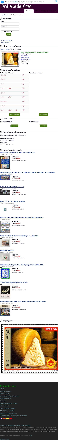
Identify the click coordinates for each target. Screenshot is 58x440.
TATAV (2, 97)
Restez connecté (7, 31)
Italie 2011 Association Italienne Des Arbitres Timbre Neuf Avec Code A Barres (23, 301)
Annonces (45, 11)
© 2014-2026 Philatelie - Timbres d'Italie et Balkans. (15, 425)
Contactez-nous (4, 439)
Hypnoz (3, 93)
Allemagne (3, 401)
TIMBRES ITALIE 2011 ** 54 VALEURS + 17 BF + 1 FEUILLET (17, 153)
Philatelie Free (21, 6)
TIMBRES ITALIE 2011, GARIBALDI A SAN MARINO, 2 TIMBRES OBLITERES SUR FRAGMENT (27, 172)
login (2, 21)
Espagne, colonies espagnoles (8, 413)
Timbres (28, 11)
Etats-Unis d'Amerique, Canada (8, 403)
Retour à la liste (5, 49)
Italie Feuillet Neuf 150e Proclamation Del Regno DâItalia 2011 (19, 236)
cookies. (15, 2)
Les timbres (5, 15)
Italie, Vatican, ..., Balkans (7, 411)
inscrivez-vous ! (5, 42)
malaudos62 (4, 101)
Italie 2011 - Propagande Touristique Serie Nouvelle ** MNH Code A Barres (21, 217)
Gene (2, 84)
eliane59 (3, 79)
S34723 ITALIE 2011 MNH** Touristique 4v (12, 187)
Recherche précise (17, 15)
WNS (31, 435)
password (3, 26)
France (2, 388)
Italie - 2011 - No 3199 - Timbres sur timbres (12, 201)
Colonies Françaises (5, 391)
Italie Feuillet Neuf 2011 (7, 250)
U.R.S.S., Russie (4, 406)
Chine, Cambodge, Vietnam (7, 408)
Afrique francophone (5, 398)
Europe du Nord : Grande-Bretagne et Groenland (13, 415)
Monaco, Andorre (4, 393)
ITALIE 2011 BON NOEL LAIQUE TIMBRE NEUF (14, 282)
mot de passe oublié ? (7, 40)
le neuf (2, 88)
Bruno (2, 110)
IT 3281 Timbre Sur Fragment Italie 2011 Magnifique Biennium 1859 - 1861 (21, 265)
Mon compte (54, 11)
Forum (37, 11)
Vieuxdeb (3, 75)
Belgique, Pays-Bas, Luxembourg (9, 396)
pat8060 (3, 106)
